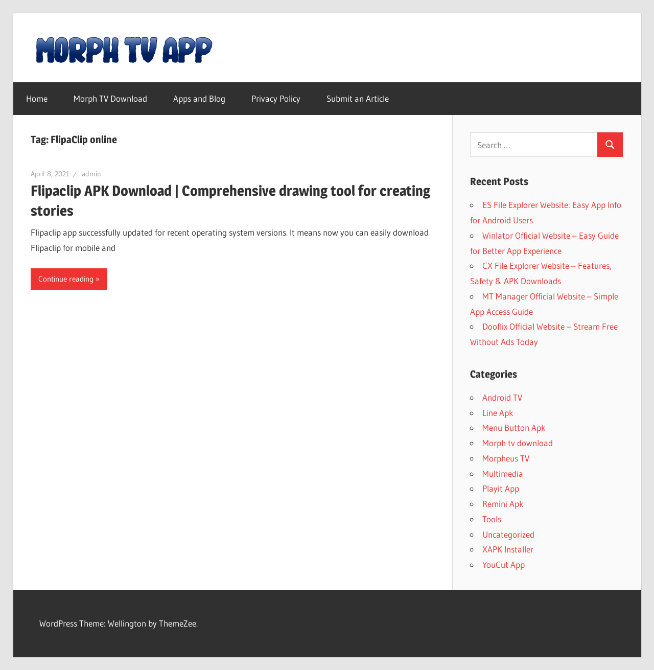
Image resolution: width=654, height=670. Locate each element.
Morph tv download (517, 442)
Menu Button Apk (514, 427)
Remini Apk (503, 503)
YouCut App (503, 564)
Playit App (500, 488)
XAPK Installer (507, 549)
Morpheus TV (505, 458)
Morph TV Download (110, 98)
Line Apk (497, 412)
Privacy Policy (275, 98)
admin (91, 173)
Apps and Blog (199, 98)
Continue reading (66, 279)
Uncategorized (508, 534)
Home (37, 98)
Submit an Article (357, 98)
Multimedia (502, 473)
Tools (491, 519)
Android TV (502, 397)
